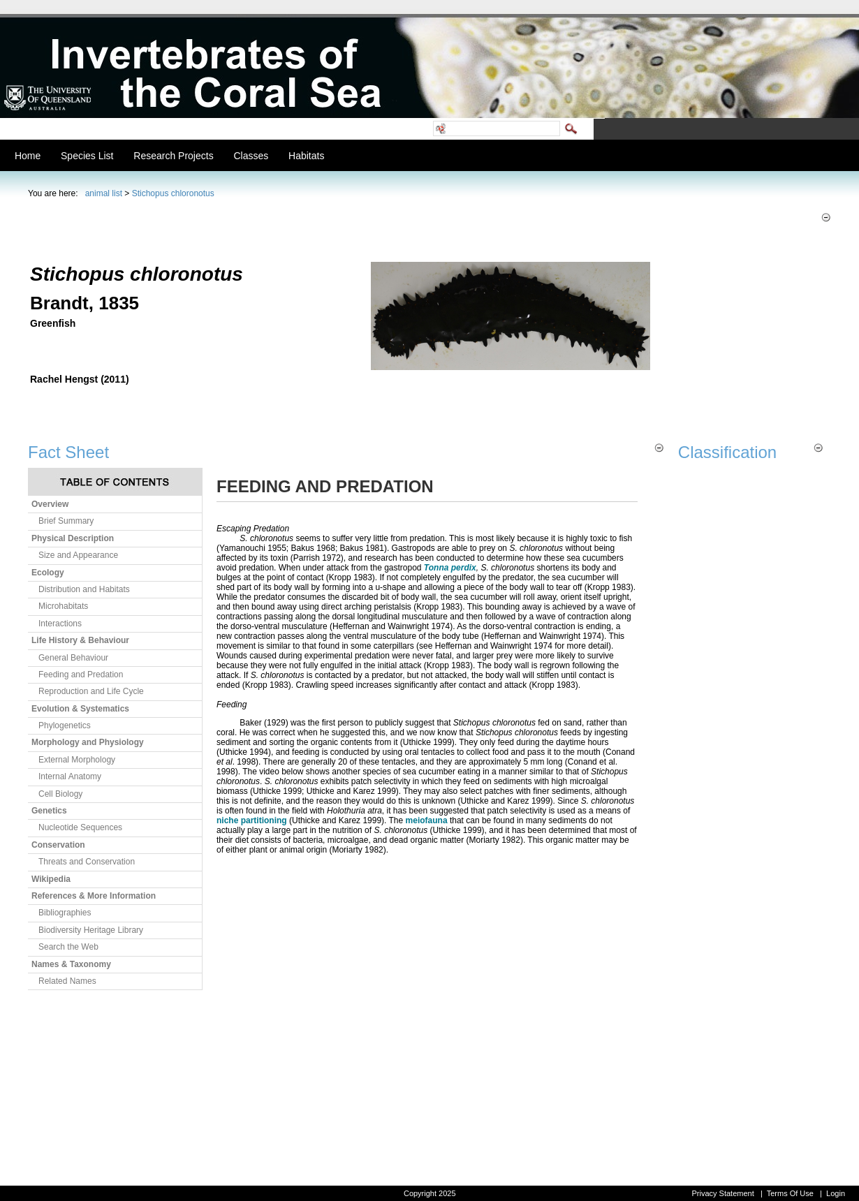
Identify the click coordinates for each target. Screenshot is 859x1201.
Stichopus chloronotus (173, 193)
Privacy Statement (722, 1193)
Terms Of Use (790, 1193)
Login (835, 1193)
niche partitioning (251, 820)
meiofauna (427, 820)
